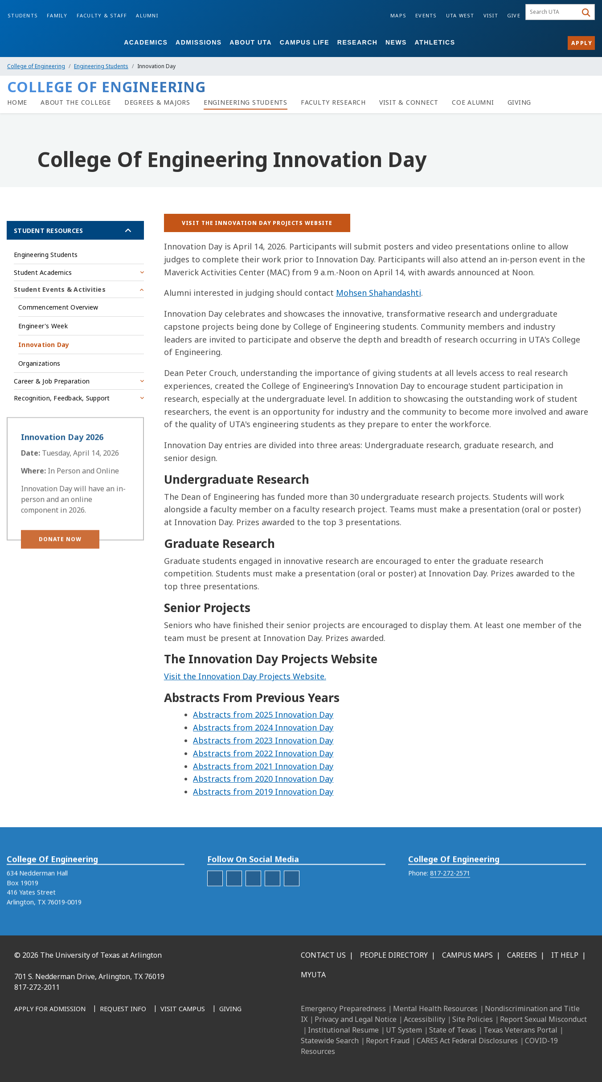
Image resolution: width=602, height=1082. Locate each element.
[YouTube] (102, 1055)
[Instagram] (63, 1055)
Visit (490, 15)
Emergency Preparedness (343, 1008)
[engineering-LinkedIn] (253, 893)
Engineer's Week (43, 326)
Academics (146, 42)
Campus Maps (467, 955)
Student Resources (48, 230)
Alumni (147, 15)
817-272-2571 (450, 888)
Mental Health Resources (435, 1008)
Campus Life (304, 42)
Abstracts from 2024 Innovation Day (263, 727)
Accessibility (424, 1019)
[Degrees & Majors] (157, 102)
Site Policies (472, 1019)
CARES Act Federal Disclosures (467, 1040)
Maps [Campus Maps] (398, 15)
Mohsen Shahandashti (378, 292)
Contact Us (323, 955)
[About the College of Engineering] (76, 102)
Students (23, 15)
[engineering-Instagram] (234, 893)
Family (57, 15)
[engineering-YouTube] (291, 893)
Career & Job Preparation (52, 381)
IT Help (564, 955)
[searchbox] (553, 12)
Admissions (199, 42)
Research (357, 42)
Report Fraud (388, 1040)
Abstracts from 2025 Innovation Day (263, 714)
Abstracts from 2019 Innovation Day (263, 791)
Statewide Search (330, 1040)
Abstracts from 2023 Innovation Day (263, 740)
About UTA (250, 42)
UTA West (460, 15)
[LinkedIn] (43, 1055)
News (396, 42)
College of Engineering (36, 66)
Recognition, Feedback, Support (62, 398)
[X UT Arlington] (83, 1055)
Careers (522, 955)
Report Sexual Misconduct (543, 1019)
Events (426, 15)
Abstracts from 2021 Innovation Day (263, 766)
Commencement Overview (58, 307)
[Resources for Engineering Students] (245, 102)
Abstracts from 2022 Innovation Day (263, 753)
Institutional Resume (343, 1030)
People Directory (394, 955)
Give (513, 15)
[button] (60, 556)
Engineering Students (101, 66)
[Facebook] (24, 1055)
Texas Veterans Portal (520, 1030)
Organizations (39, 363)
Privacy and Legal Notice (356, 1019)
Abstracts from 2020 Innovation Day (263, 778)
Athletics (435, 42)
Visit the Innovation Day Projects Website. (245, 676)
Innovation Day (44, 344)
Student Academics (43, 272)
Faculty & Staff (102, 15)
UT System (404, 1030)
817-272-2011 (37, 987)
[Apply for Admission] (50, 1009)
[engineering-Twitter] (272, 893)
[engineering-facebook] (215, 893)
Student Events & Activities (60, 289)
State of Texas (452, 1030)
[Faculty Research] (333, 102)
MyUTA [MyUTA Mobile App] (313, 975)
